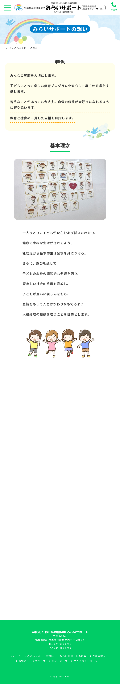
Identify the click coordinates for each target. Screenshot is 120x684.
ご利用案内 (99, 656)
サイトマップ (60, 661)
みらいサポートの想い (40, 656)
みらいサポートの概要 (73, 656)
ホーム (8, 48)
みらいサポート (61, 676)
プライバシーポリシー (87, 661)
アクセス (40, 661)
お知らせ (24, 661)
